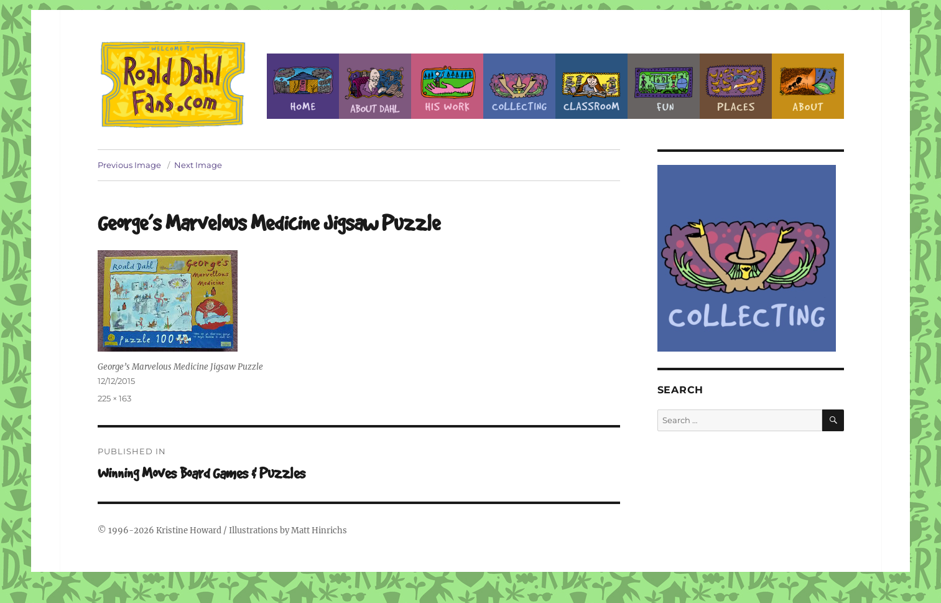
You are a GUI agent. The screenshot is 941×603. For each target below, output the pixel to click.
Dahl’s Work (447, 86)
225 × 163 (114, 398)
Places (736, 86)
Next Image (198, 165)
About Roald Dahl (375, 86)
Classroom (591, 86)
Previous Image (129, 165)
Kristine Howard (188, 530)
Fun (664, 86)
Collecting (519, 86)
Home (303, 86)
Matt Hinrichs (319, 530)
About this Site (808, 86)
